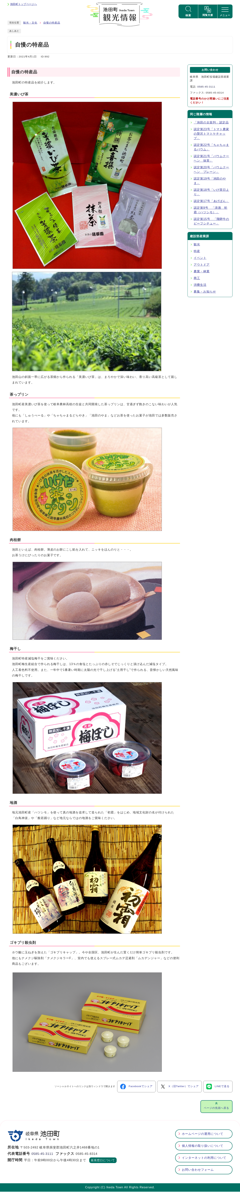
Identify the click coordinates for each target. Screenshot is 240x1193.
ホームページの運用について (202, 1135)
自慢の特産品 (51, 24)
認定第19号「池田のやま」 (210, 182)
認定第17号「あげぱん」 (211, 202)
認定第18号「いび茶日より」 (211, 193)
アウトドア (202, 266)
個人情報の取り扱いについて (202, 1147)
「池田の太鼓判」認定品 (211, 124)
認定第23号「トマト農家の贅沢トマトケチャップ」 (211, 135)
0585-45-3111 (206, 88)
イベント (200, 259)
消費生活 (200, 286)
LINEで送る (218, 1088)
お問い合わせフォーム (198, 1171)
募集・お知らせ (205, 293)
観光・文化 (30, 24)
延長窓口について (103, 1161)
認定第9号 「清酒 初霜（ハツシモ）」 (210, 211)
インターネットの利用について (204, 1159)
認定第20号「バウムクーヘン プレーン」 (211, 171)
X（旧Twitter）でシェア (179, 1088)
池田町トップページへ (23, 4)
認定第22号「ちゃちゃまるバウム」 (211, 148)
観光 (197, 246)
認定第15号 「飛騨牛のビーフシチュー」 (211, 223)
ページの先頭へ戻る (216, 1109)
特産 (197, 252)
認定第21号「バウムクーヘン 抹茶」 (211, 160)
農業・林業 (202, 272)
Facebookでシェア (136, 1088)
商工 (197, 279)
